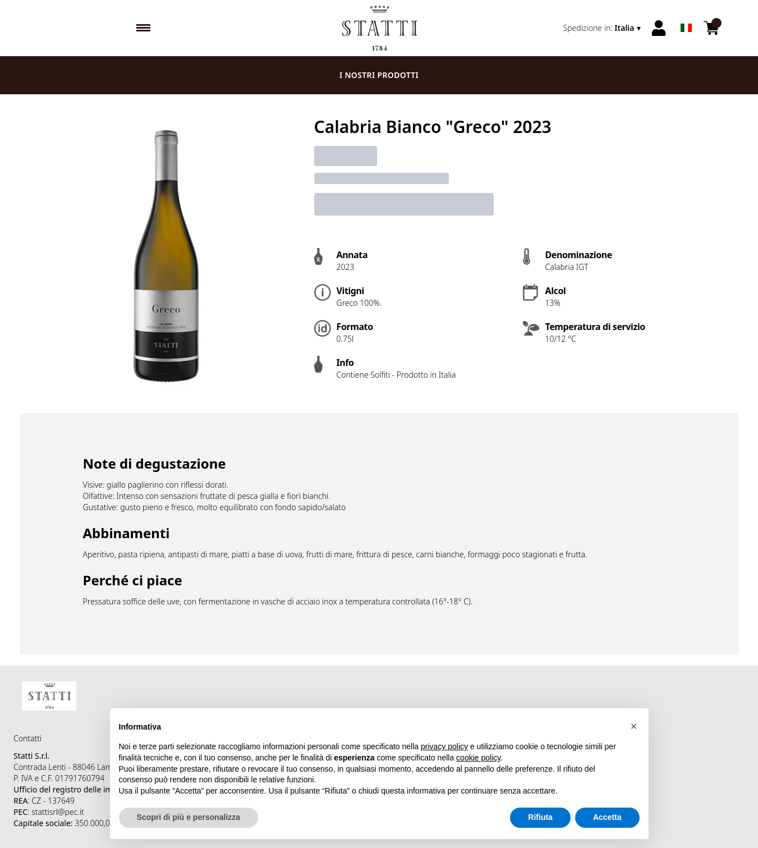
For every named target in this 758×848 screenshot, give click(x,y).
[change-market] (603, 28)
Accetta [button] (607, 817)
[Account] (659, 28)
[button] (634, 726)
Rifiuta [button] (540, 817)
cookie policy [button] (478, 757)
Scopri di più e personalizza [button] (188, 817)
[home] (379, 28)
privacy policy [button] (444, 746)
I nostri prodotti (379, 75)
